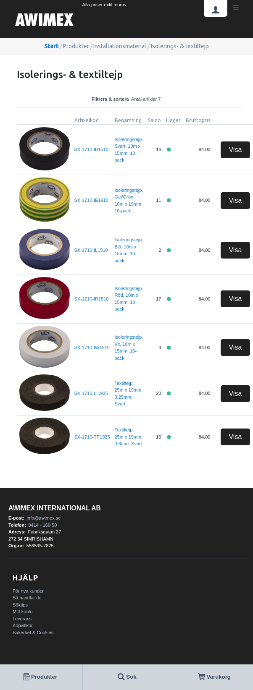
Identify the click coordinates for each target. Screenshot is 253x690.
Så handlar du (27, 597)
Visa (235, 149)
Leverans (22, 618)
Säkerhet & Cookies (33, 632)
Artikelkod (86, 120)
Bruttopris (198, 120)
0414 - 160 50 (42, 525)
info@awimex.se (43, 517)
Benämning (128, 120)
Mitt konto (23, 611)
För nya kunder (28, 590)
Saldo (154, 120)
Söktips (20, 604)
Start (51, 46)
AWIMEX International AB (54, 508)
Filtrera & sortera (131, 99)
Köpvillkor (23, 625)
